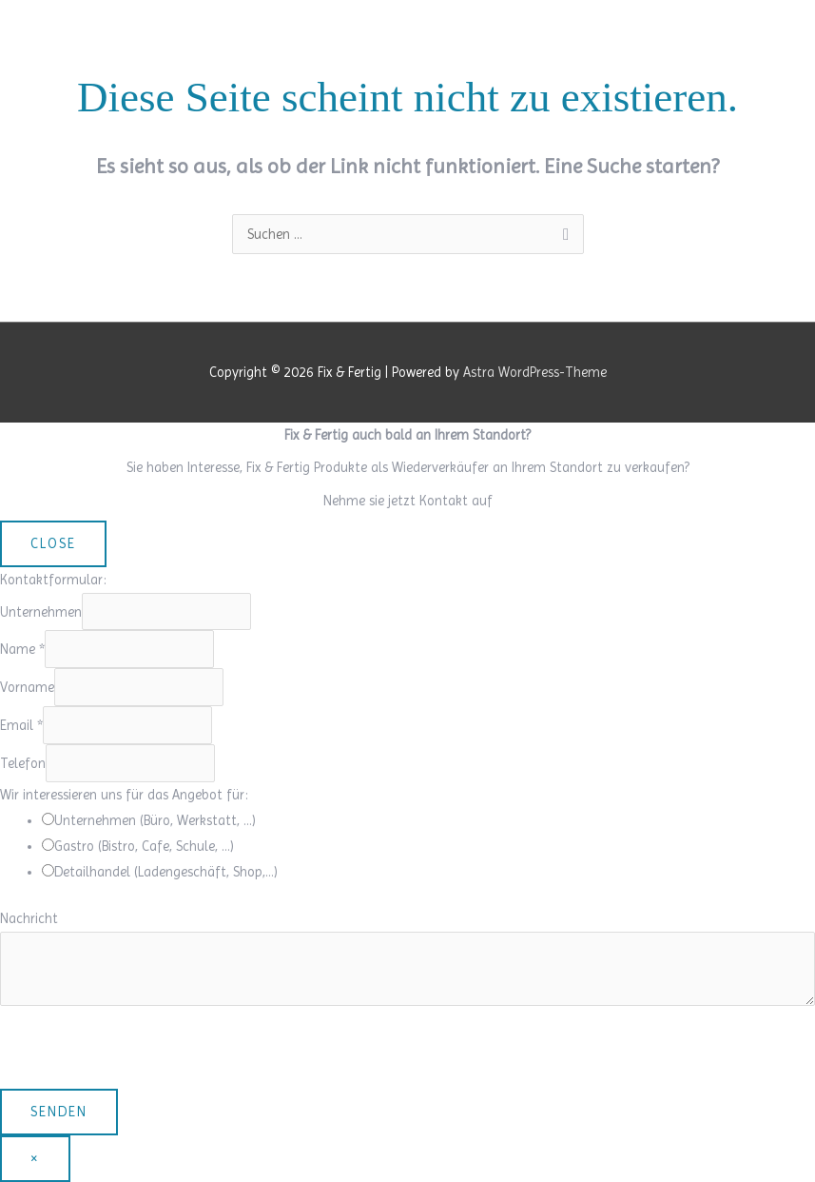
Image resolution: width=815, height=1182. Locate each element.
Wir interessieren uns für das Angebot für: (124, 794)
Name (22, 649)
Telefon (23, 763)
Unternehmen (41, 612)
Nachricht (29, 918)
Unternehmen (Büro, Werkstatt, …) (155, 820)
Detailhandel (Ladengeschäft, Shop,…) (166, 871)
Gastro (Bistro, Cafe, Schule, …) (144, 846)
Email (21, 725)
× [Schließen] (35, 1158)
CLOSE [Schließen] (53, 543)
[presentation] (144, 1052)
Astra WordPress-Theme (535, 372)
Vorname (27, 687)
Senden (58, 1111)
